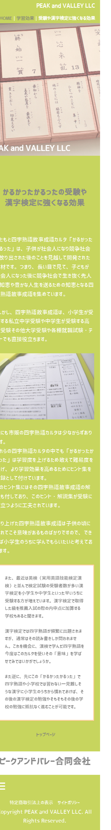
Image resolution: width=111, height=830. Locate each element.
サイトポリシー (63, 802)
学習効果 (19, 18)
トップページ (40, 734)
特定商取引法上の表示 (25, 802)
